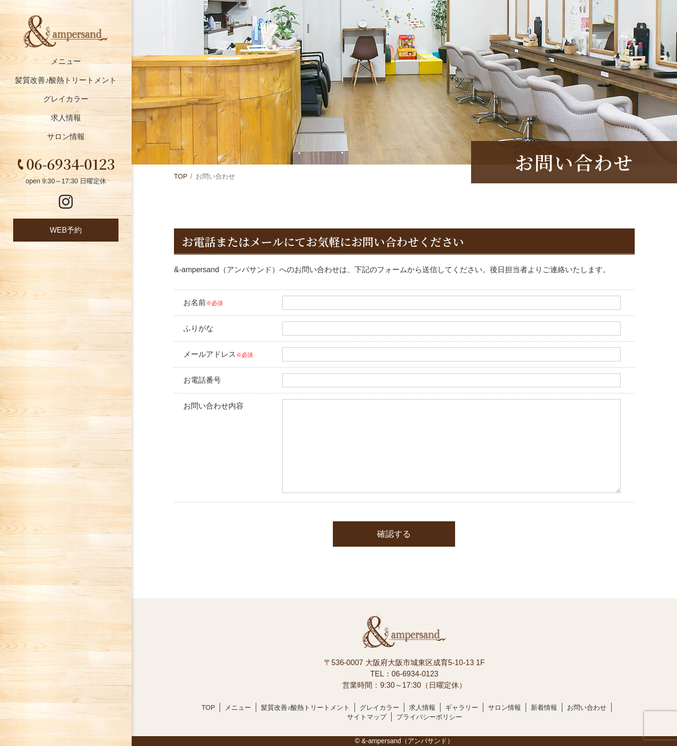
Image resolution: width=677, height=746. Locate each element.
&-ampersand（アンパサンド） (408, 741)
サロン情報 (66, 137)
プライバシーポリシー (429, 717)
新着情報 (544, 707)
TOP (181, 176)
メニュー (66, 61)
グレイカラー (65, 99)
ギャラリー (461, 707)
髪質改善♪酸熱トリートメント (66, 80)
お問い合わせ (586, 707)
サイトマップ (366, 717)
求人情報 (66, 118)
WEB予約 (66, 230)
